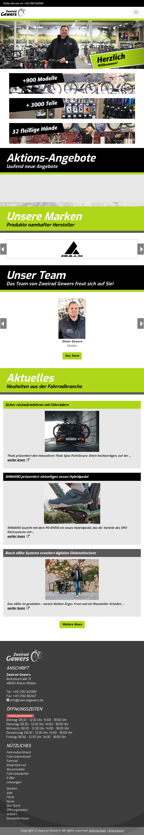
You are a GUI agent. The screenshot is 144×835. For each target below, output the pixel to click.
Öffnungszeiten (16, 810)
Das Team (72, 356)
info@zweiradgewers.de (26, 700)
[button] (11, 45)
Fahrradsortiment (18, 752)
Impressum (116, 831)
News (10, 801)
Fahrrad (11, 761)
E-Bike (10, 778)
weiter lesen (18, 460)
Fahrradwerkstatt (18, 757)
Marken (11, 789)
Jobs (9, 793)
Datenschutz (97, 831)
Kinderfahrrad (15, 765)
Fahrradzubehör (17, 774)
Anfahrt (11, 814)
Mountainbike (15, 769)
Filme (10, 797)
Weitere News (72, 624)
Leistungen (13, 782)
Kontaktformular (17, 818)
